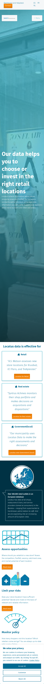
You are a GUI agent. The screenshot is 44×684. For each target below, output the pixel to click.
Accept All (22, 666)
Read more (7, 567)
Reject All (22, 679)
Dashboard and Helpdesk (14, 3)
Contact (8, 5)
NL (35, 5)
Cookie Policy (34, 660)
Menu (37, 18)
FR (38, 3)
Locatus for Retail (22, 376)
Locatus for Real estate (22, 416)
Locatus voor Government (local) (22, 452)
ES (34, 3)
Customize (22, 672)
